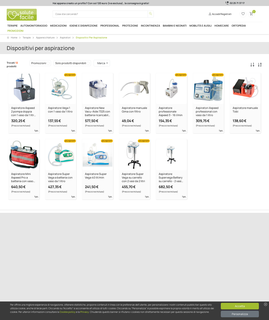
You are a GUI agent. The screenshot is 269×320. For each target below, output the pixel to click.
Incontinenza (150, 25)
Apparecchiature (45, 37)
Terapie (12, 25)
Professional (109, 25)
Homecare (221, 25)
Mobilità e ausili (200, 25)
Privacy (84, 311)
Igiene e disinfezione (83, 25)
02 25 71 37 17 (237, 3)
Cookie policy (67, 311)
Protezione (130, 25)
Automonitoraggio (33, 25)
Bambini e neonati (175, 25)
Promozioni (15, 30)
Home (12, 37)
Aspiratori (65, 37)
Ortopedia (239, 25)
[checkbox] (48, 63)
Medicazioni (58, 25)
